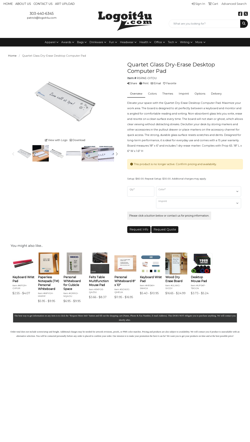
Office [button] (158, 42)
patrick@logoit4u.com (41, 17)
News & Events (95, 378)
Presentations (122, 370)
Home (8, 4)
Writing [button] (184, 42)
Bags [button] (80, 42)
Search (117, 360)
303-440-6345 (42, 13)
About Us (23, 4)
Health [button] (143, 42)
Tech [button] (171, 42)
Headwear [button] (126, 42)
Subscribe (193, 393)
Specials (95, 385)
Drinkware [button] (96, 42)
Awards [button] (66, 42)
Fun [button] (111, 42)
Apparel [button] (50, 42)
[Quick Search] (204, 24)
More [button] (198, 42)
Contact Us (43, 4)
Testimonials (121, 375)
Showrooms (121, 365)
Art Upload (65, 4)
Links (116, 380)
